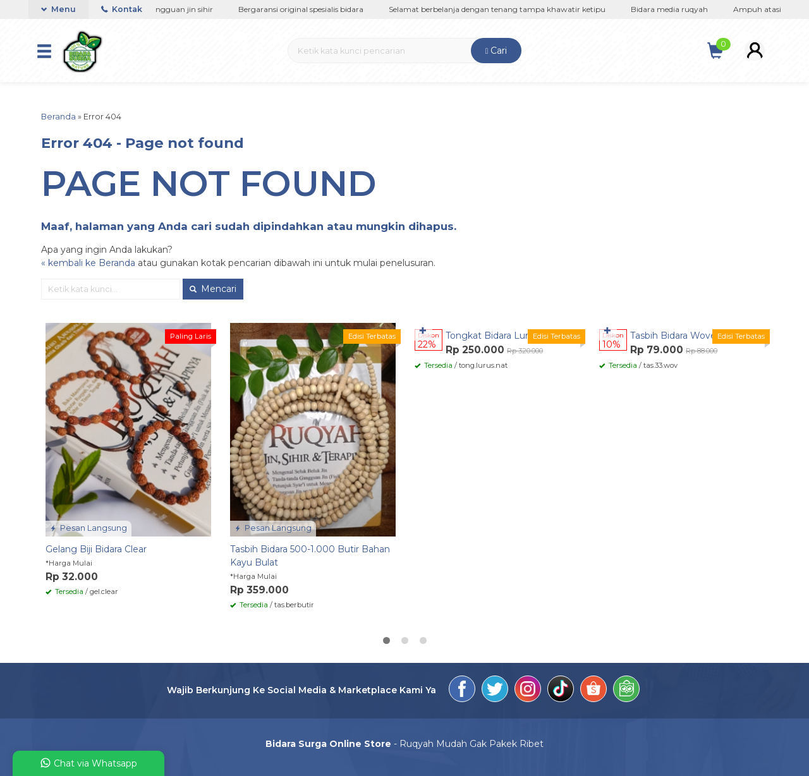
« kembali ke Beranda (88, 263)
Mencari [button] (213, 288)
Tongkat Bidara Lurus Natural (509, 335)
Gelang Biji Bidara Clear (96, 549)
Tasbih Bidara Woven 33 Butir (694, 335)
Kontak (121, 9)
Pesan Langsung (88, 528)
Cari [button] (496, 50)
